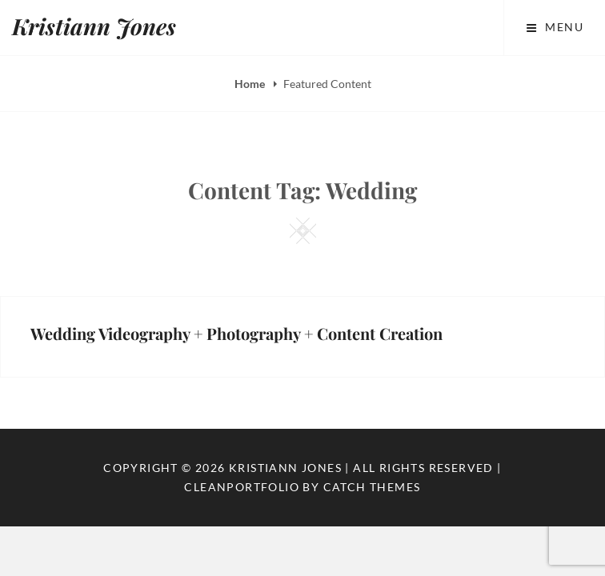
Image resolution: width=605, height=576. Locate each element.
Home (250, 83)
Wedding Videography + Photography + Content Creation (236, 333)
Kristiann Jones (94, 26)
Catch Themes (372, 487)
